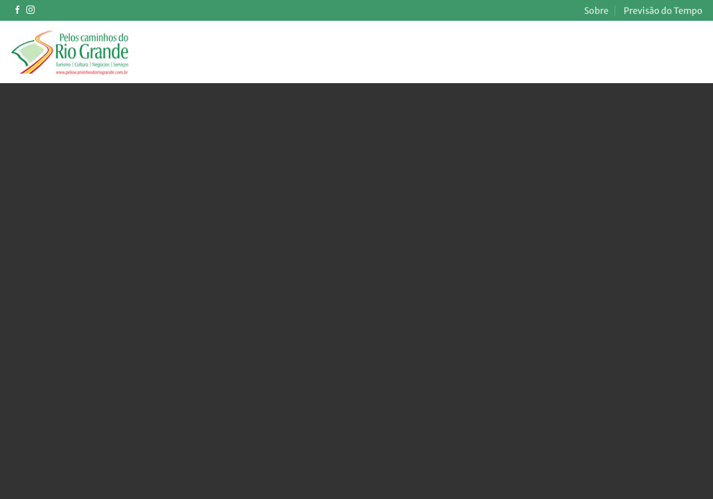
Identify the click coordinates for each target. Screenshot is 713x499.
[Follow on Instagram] (30, 10)
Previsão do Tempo (663, 10)
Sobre (596, 10)
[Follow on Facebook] (17, 10)
